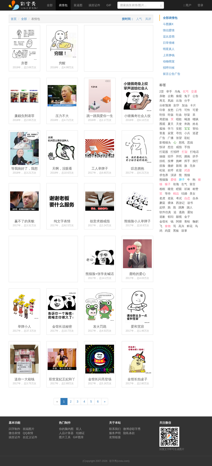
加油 (185, 105)
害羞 (162, 133)
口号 (179, 110)
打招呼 (175, 151)
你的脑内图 (66, 429)
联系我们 (115, 429)
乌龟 (177, 91)
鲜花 (190, 226)
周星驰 (163, 119)
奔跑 (187, 123)
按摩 (170, 161)
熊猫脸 (163, 179)
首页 (14, 19)
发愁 (170, 110)
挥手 (187, 161)
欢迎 (179, 170)
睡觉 (170, 189)
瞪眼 (179, 189)
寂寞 (170, 133)
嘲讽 (195, 119)
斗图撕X (168, 24)
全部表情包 (170, 17)
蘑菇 (162, 202)
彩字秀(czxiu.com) (119, 461)
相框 (162, 189)
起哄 (162, 207)
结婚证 (80, 433)
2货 (161, 91)
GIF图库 (78, 437)
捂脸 (162, 165)
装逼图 (78, 5)
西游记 (180, 202)
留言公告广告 (171, 73)
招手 (170, 156)
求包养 (163, 175)
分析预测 (165, 105)
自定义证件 (30, 437)
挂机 (162, 161)
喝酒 (187, 119)
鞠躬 (195, 221)
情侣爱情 (169, 30)
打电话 (194, 151)
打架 (185, 151)
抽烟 (162, 156)
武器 (187, 170)
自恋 (187, 198)
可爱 (195, 110)
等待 (168, 193)
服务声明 (115, 433)
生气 (184, 184)
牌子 (182, 179)
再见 (162, 100)
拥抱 (187, 156)
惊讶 (162, 147)
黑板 (176, 230)
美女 (192, 193)
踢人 (190, 207)
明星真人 (169, 49)
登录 (200, 5)
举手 (169, 91)
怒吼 (182, 142)
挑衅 (179, 161)
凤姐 (170, 100)
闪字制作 (14, 429)
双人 (79, 429)
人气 (139, 19)
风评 (148, 19)
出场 (179, 100)
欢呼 (170, 170)
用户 (187, 5)
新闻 (179, 165)
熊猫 (187, 175)
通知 (190, 212)
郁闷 (170, 216)
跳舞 (181, 207)
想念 (170, 147)
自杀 (195, 198)
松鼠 (162, 170)
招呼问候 (169, 67)
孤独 (162, 128)
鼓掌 (184, 230)
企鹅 (170, 96)
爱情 (173, 179)
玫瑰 (176, 184)
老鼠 (170, 198)
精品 (176, 193)
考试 (179, 198)
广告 (162, 138)
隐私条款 (129, 433)
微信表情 (14, 433)
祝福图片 (28, 429)
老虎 (162, 198)
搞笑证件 (94, 5)
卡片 (193, 105)
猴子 (168, 184)
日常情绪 (169, 42)
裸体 (170, 202)
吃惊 (162, 114)
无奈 (192, 165)
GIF (108, 5)
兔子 (187, 96)
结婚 (184, 193)
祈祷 (187, 189)
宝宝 (187, 128)
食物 (168, 226)
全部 (50, 5)
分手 (187, 100)
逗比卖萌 (169, 36)
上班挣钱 (169, 55)
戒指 (179, 147)
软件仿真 (165, 212)
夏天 (170, 123)
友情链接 (115, 437)
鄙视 (179, 216)
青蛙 (187, 221)
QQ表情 (28, 433)
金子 (187, 216)
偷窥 (179, 96)
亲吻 (162, 96)
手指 (187, 147)
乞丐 (186, 91)
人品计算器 (66, 433)
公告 (195, 96)
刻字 (176, 105)
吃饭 (170, 114)
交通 (194, 91)
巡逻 (195, 133)
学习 (170, 128)
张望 (179, 138)
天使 (179, 123)
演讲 (173, 175)
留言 (192, 184)
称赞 (195, 189)
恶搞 (190, 142)
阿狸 (179, 221)
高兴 (181, 226)
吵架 (187, 114)
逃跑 (182, 212)
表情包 (63, 5)
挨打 (195, 161)
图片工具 (65, 437)
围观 (162, 123)
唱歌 (179, 119)
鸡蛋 (168, 230)
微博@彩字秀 (132, 429)
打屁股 (163, 151)
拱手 (195, 156)
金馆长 (163, 221)
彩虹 (187, 138)
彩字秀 (25, 5)
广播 (170, 138)
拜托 (179, 156)
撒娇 (170, 165)
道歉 (162, 216)
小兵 (187, 133)
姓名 (195, 123)
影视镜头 (165, 142)
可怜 (187, 110)
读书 (190, 202)
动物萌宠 (169, 61)
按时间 (126, 19)
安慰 (179, 128)
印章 (162, 110)
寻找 (179, 133)
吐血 (179, 114)
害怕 (195, 128)
